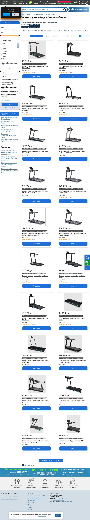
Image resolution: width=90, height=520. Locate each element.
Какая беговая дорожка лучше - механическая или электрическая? (9, 158)
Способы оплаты (32, 500)
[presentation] (22, 30)
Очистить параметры (10, 107)
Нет (15, 14)
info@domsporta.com (58, 500)
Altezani (37, 30)
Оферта (3, 499)
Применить (10, 104)
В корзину (36, 76)
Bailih (61, 30)
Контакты (36, 3)
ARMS (24, 30)
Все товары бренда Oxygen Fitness (30, 27)
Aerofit (30, 30)
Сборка (30, 509)
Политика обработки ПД (12, 499)
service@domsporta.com (65, 501)
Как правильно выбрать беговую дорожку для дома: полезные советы (9, 152)
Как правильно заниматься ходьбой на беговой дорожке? (9, 164)
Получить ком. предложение (65, 3)
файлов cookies (42, 516)
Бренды (30, 507)
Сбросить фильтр (52, 22)
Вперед (30, 465)
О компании (37, 1)
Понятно (58, 515)
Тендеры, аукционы (52, 1)
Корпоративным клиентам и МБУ (36, 495)
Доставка (42, 1)
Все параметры (6, 100)
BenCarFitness (69, 30)
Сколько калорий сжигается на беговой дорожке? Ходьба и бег (9, 170)
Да (6, 14)
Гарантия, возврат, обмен (34, 498)
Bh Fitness (79, 30)
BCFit (55, 30)
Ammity (43, 30)
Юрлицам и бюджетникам (64, 1)
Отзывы (30, 504)
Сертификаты (43, 3)
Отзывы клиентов (51, 3)
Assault (49, 30)
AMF (4, 43)
